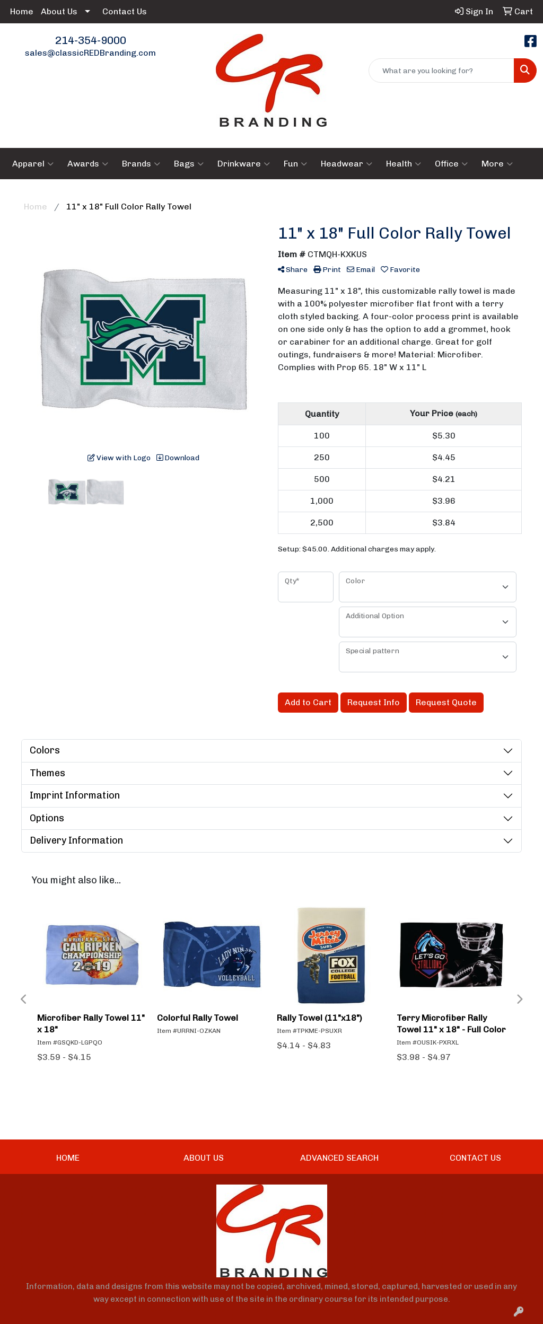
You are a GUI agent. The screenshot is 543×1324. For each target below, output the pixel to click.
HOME (68, 1158)
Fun (295, 163)
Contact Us (124, 11)
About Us (59, 11)
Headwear (346, 163)
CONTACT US (475, 1158)
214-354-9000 (90, 40)
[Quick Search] (441, 70)
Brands (141, 163)
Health (403, 163)
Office (451, 163)
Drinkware (243, 163)
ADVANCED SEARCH (339, 1158)
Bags (189, 163)
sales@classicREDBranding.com (90, 53)
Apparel (33, 163)
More (497, 163)
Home (21, 11)
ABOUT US (203, 1158)
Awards (87, 163)
